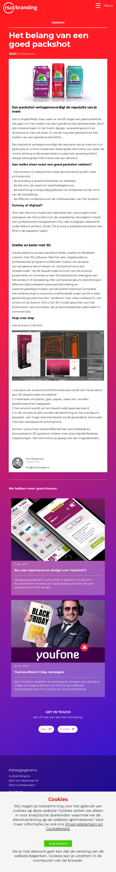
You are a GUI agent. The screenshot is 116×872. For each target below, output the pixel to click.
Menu (104, 5)
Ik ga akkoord (58, 843)
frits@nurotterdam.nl (37, 467)
